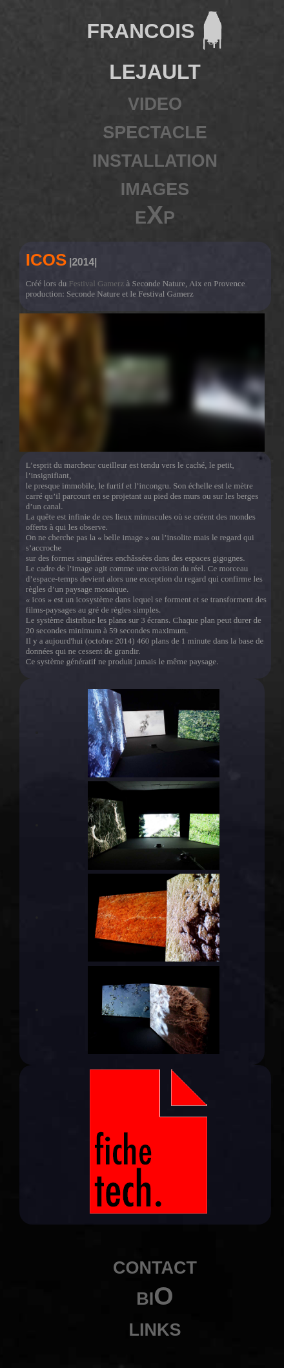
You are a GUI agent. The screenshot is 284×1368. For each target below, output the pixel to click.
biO (154, 1296)
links (155, 1327)
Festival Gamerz (97, 283)
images (155, 186)
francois (140, 28)
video (155, 101)
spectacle (155, 129)
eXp (155, 215)
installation (155, 158)
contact (155, 1265)
